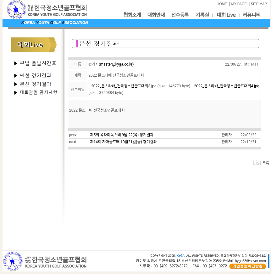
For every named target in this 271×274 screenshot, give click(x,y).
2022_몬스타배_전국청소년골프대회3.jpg (124, 86)
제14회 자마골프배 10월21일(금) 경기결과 (123, 142)
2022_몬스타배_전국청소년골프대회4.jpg (226, 86)
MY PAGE (238, 4)
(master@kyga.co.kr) (116, 64)
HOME (222, 4)
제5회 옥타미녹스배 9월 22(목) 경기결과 (122, 135)
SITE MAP (259, 4)
